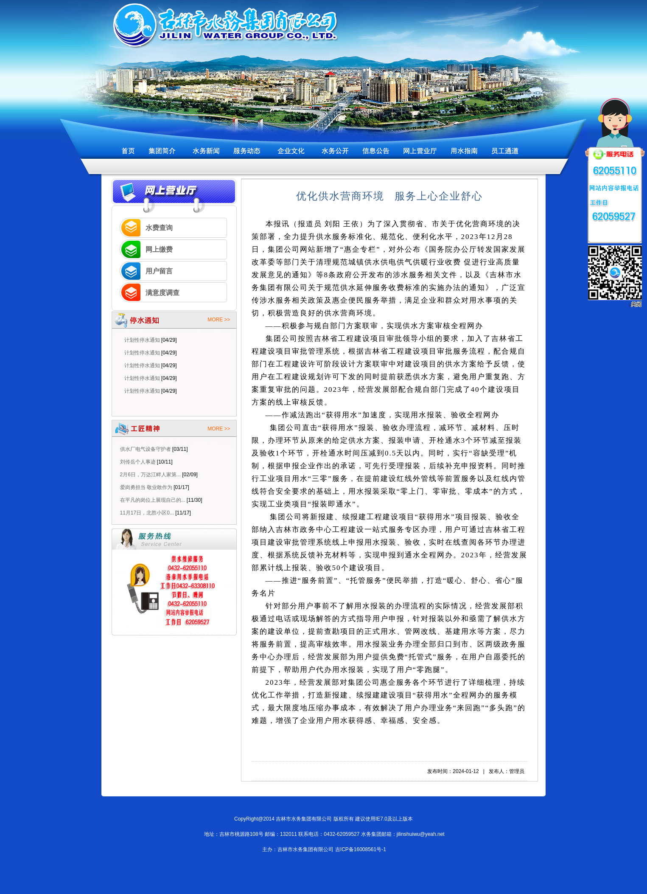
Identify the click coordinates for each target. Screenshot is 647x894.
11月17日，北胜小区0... (147, 513)
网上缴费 (159, 249)
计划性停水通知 (142, 341)
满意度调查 (162, 292)
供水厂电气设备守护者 (145, 449)
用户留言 (159, 271)
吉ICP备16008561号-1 (360, 849)
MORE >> (218, 320)
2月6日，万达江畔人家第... (150, 475)
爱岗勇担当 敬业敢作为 (146, 487)
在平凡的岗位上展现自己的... (152, 500)
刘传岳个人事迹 (138, 462)
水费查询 (159, 227)
